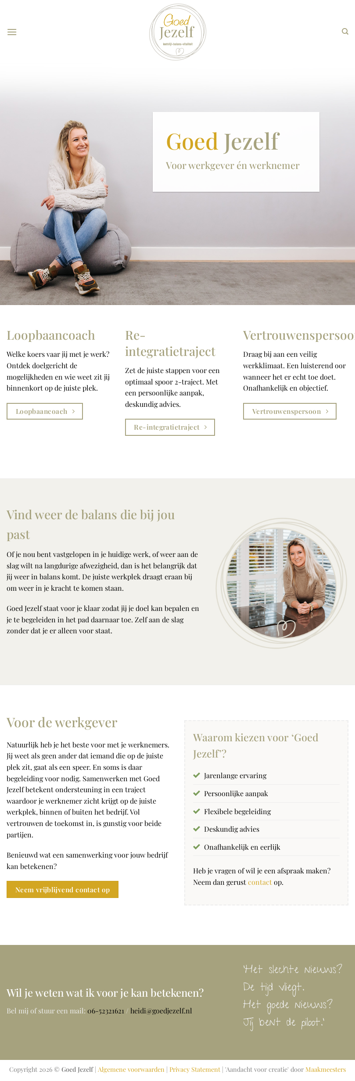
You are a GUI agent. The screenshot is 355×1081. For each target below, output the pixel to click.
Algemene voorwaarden (131, 1069)
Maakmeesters (325, 1069)
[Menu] (12, 32)
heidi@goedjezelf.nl (161, 1010)
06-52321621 (105, 1010)
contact (259, 882)
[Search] (345, 31)
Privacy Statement (194, 1069)
